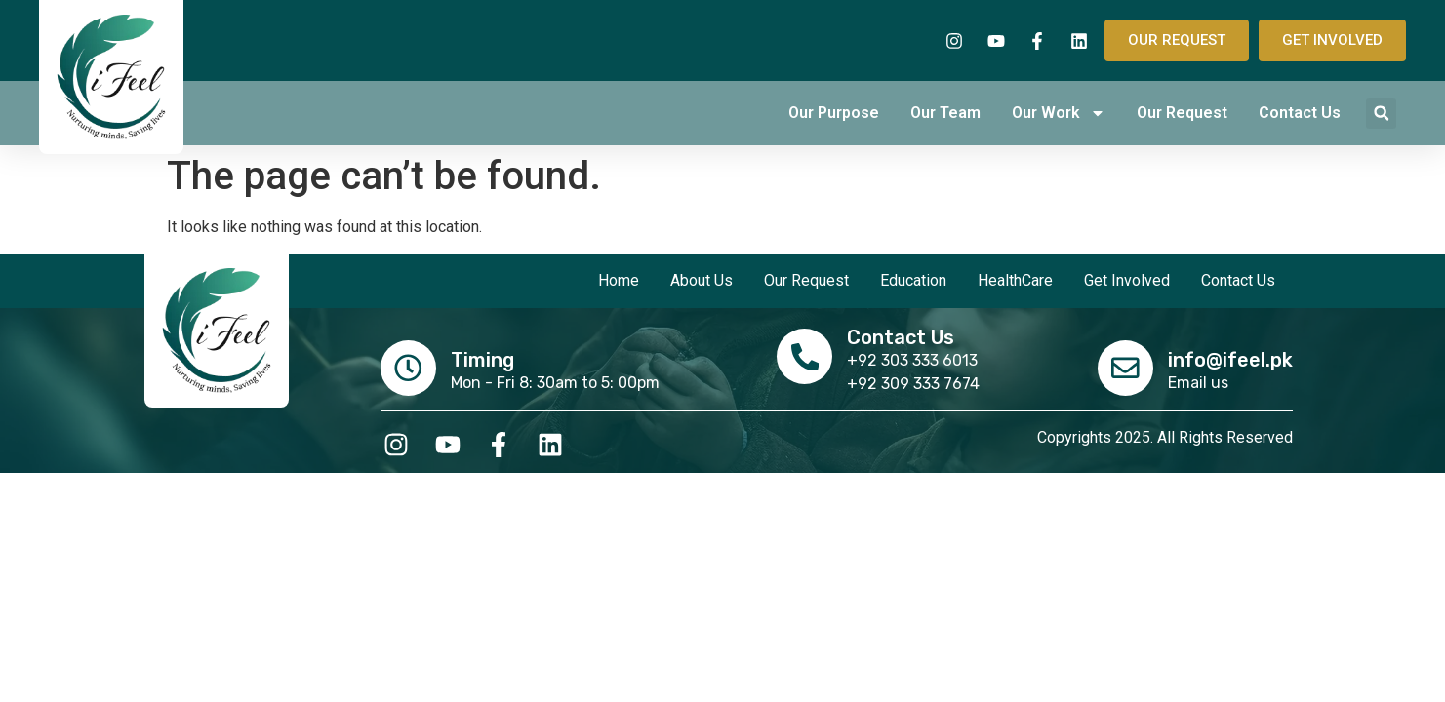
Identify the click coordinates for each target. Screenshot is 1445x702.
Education (913, 280)
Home (618, 280)
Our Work (1058, 113)
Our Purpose (833, 112)
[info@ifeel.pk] (1124, 366)
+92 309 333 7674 (915, 383)
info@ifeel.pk (1230, 358)
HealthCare (1015, 280)
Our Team (945, 112)
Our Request (1182, 112)
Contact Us (1300, 112)
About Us (701, 280)
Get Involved (1127, 280)
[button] (1381, 113)
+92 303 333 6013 (914, 360)
